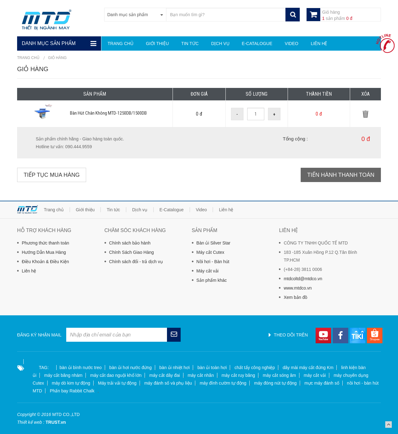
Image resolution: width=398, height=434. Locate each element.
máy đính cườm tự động (223, 383)
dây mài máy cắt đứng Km (308, 367)
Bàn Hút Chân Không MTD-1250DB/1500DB (108, 113)
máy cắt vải (315, 375)
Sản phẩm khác (212, 280)
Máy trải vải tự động (117, 383)
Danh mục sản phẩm (49, 43)
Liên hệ (29, 270)
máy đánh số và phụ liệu (168, 383)
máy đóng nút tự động (275, 383)
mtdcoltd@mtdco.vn (303, 278)
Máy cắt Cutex (210, 252)
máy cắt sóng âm (279, 375)
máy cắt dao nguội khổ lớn (115, 375)
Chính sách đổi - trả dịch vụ (136, 261)
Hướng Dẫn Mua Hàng (44, 252)
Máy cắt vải (208, 270)
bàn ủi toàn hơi (212, 367)
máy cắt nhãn (200, 375)
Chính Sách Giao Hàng (131, 252)
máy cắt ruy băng (238, 375)
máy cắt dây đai (164, 375)
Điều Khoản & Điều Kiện (45, 261)
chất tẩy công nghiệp (254, 367)
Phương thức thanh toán (45, 242)
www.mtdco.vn (298, 288)
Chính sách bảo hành (129, 242)
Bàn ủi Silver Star (213, 242)
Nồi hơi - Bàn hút (213, 261)
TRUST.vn (55, 422)
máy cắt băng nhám (63, 375)
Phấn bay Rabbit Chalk (72, 390)
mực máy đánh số (321, 383)
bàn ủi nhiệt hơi (175, 367)
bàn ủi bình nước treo (81, 367)
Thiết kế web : (30, 422)
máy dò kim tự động (71, 383)
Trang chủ (28, 58)
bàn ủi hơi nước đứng (130, 367)
